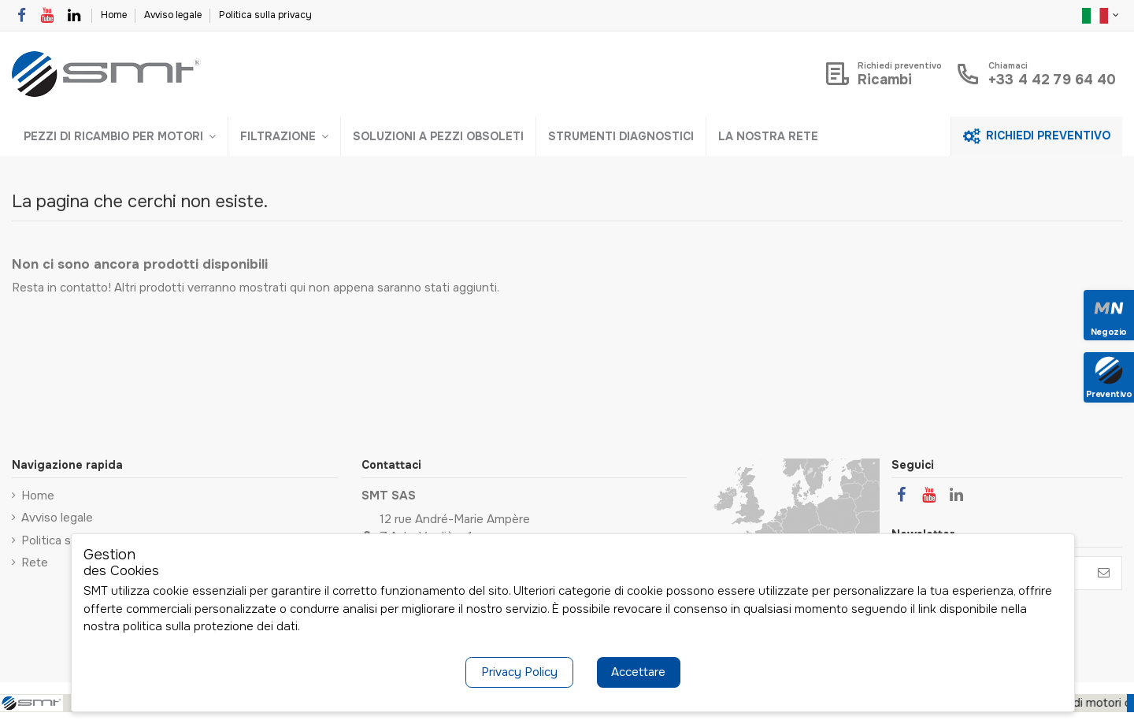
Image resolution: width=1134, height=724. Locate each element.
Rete (34, 562)
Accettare (638, 672)
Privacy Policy (519, 672)
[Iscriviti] (1103, 573)
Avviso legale (174, 15)
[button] (120, 136)
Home (115, 15)
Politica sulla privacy (265, 15)
